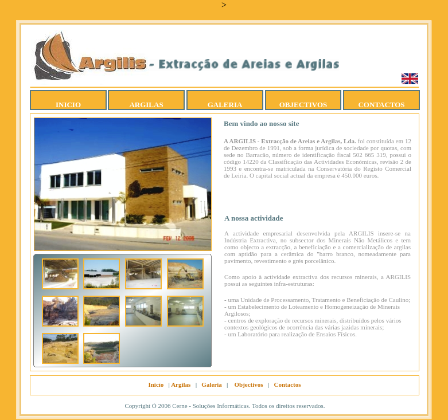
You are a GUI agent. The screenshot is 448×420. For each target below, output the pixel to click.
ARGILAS (146, 104)
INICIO (68, 104)
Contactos (287, 384)
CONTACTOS (381, 104)
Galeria (211, 384)
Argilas (180, 384)
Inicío (155, 384)
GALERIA (225, 104)
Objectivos (248, 384)
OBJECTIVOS (303, 104)
